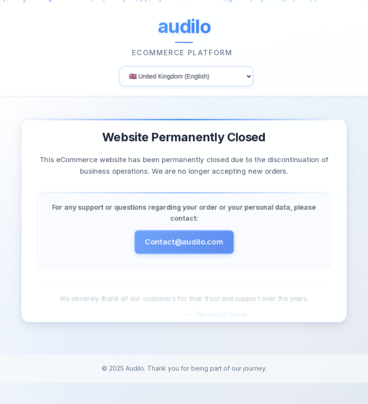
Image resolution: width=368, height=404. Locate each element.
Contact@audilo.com (184, 241)
